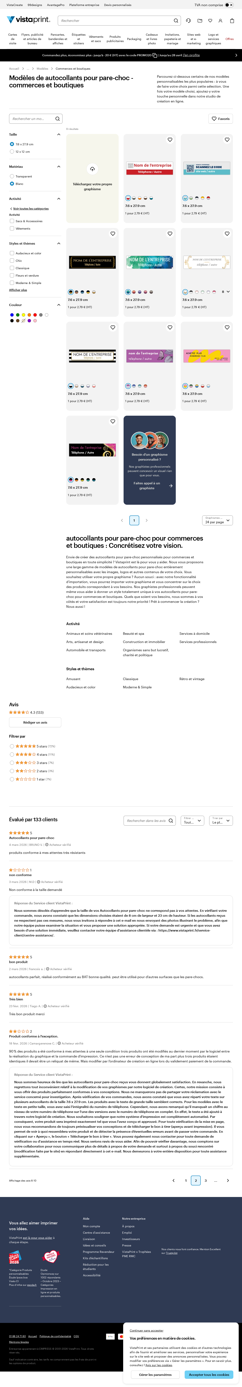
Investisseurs (131, 1239)
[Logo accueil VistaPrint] (28, 20)
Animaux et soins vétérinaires (89, 633)
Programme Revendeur (98, 1251)
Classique (130, 679)
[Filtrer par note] (192, 821)
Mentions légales (19, 1341)
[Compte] (220, 20)
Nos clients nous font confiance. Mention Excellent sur (191, 1251)
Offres (229, 39)
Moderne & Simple (137, 687)
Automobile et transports (86, 650)
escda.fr (32, 1284)
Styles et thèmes (22, 243)
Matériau (16, 166)
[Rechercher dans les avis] (146, 820)
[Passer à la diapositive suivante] (236, 55)
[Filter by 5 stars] (12, 746)
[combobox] (116, 20)
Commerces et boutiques (73, 68)
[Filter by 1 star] (12, 779)
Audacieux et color (81, 687)
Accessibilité (92, 1275)
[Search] (171, 821)
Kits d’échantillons (95, 1258)
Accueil (14, 68)
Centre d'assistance (96, 1232)
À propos (128, 1226)
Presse (126, 1245)
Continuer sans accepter (146, 1330)
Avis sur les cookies (158, 1365)
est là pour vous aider (37, 1237)
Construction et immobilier (144, 642)
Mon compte (91, 1226)
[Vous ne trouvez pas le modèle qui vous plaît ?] (150, 460)
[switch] (217, 4)
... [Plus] (28, 68)
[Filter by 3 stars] (12, 763)
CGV (76, 1336)
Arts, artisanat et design (85, 642)
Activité (15, 199)
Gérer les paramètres (155, 1374)
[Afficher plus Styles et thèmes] (18, 290)
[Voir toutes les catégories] (29, 208)
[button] (122, 520)
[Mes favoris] (210, 21)
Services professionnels (198, 642)
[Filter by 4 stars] (12, 754)
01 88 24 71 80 (17, 1336)
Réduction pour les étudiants (96, 1267)
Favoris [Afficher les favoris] (221, 118)
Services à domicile (194, 633)
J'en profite (191, 55)
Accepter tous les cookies (209, 1374)
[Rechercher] (176, 20)
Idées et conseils (94, 1245)
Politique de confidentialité (55, 1336)
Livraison (89, 1239)
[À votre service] (188, 20)
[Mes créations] (200, 20)
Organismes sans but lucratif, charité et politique (146, 652)
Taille (13, 134)
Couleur (15, 305)
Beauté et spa (133, 633)
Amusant (73, 679)
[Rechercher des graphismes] (57, 119)
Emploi (127, 1232)
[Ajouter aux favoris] (170, 140)
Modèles (42, 68)
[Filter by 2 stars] (12, 771)
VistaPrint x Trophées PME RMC (136, 1254)
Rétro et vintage (191, 679)
